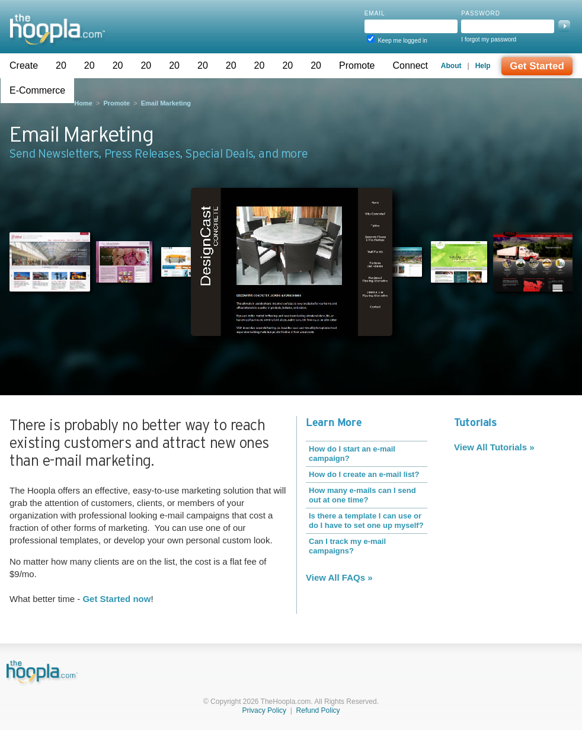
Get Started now (116, 599)
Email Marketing (166, 103)
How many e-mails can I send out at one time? (362, 495)
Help (483, 66)
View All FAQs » (339, 577)
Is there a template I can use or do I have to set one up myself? (366, 520)
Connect (410, 65)
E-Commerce (37, 90)
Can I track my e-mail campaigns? (347, 546)
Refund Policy (318, 710)
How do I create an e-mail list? (364, 474)
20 (61, 65)
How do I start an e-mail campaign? (352, 453)
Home (83, 103)
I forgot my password (488, 39)
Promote (357, 65)
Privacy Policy (264, 710)
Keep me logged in (402, 40)
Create (23, 65)
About (451, 66)
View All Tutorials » (494, 447)
